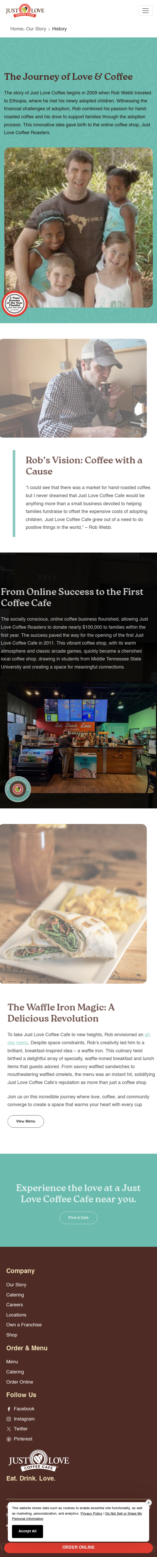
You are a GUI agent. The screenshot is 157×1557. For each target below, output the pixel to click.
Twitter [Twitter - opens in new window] (17, 1429)
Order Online (19, 1382)
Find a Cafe (78, 1224)
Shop (11, 1335)
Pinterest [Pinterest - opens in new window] (19, 1439)
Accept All (28, 1531)
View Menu (32, 1121)
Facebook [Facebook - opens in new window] (20, 1409)
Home (16, 29)
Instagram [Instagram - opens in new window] (20, 1419)
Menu (12, 1362)
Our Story (36, 29)
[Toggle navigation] (145, 10)
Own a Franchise (24, 1325)
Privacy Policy (91, 1513)
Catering (15, 1295)
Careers (14, 1305)
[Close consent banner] (149, 1503)
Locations (16, 1315)
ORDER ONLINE (78, 1548)
